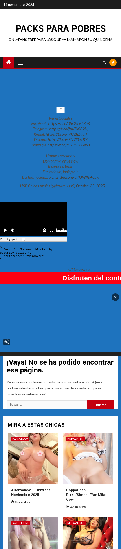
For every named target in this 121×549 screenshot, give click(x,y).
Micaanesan (76, 510)
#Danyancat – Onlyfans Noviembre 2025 (31, 479)
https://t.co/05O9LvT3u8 (69, 123)
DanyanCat (20, 426)
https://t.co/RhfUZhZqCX (66, 134)
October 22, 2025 (90, 185)
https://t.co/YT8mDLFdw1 (68, 144)
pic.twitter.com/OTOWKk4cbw (74, 177)
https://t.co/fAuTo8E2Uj (68, 128)
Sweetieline (20, 510)
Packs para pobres (60, 28)
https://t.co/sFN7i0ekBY (67, 139)
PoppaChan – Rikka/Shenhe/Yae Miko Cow (86, 482)
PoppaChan (75, 426)
